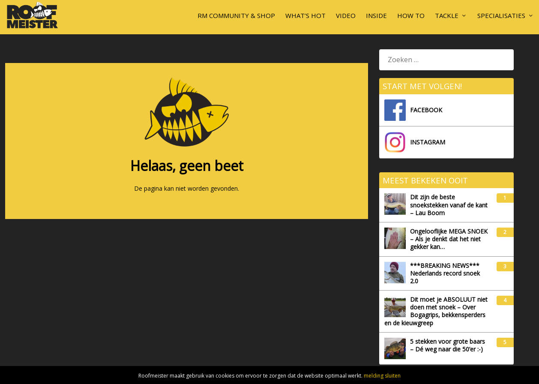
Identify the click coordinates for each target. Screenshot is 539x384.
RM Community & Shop (236, 15)
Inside (376, 15)
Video (346, 15)
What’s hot (305, 15)
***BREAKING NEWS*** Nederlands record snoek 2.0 (432, 273)
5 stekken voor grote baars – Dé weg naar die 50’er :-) (434, 348)
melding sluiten (382, 375)
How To (411, 15)
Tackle (446, 15)
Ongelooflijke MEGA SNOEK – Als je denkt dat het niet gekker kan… (436, 239)
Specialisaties (501, 15)
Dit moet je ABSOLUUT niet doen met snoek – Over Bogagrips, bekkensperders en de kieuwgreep (436, 311)
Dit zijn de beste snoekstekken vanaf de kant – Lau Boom (436, 204)
